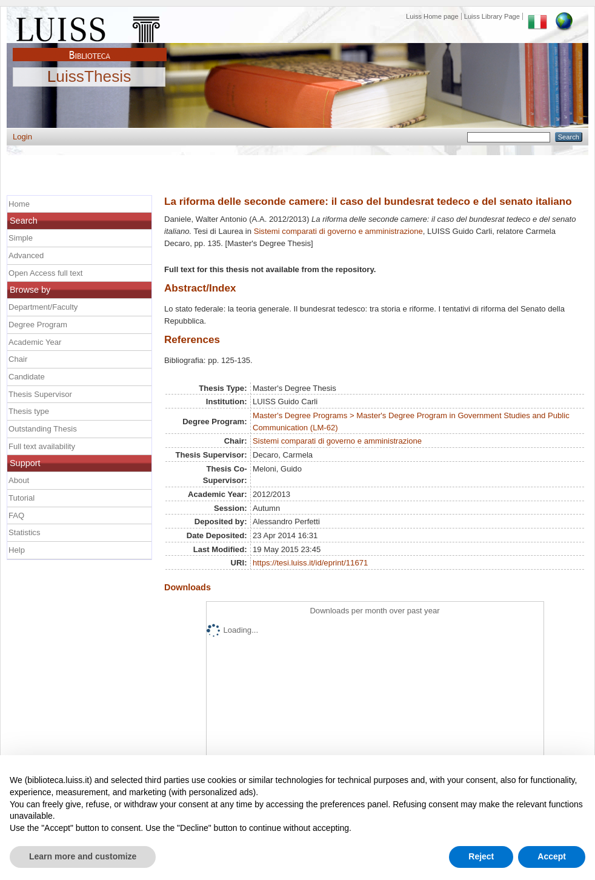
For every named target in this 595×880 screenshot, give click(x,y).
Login (22, 136)
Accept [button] (551, 856)
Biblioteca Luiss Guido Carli (90, 48)
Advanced (26, 255)
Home (19, 203)
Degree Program (37, 324)
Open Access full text (45, 273)
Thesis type (28, 411)
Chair (17, 359)
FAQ (16, 515)
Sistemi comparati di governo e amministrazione (338, 231)
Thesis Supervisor (40, 394)
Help (16, 550)
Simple (20, 237)
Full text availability (41, 446)
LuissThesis (89, 77)
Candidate (26, 376)
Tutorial (21, 497)
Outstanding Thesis (42, 428)
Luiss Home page (432, 16)
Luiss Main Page (90, 27)
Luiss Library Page (492, 16)
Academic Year (34, 342)
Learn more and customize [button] (82, 856)
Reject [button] (481, 856)
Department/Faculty (43, 307)
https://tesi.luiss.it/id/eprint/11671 (310, 562)
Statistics (24, 532)
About (18, 480)
